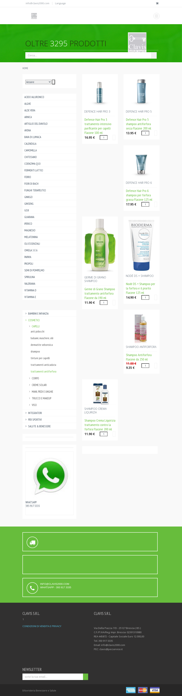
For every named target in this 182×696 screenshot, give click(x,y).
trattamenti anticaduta (43, 365)
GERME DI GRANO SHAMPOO (95, 279)
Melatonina (31, 237)
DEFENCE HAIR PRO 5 (139, 111)
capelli (34, 326)
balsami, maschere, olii (42, 338)
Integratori (33, 413)
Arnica (28, 117)
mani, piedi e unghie (40, 391)
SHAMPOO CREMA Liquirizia (95, 410)
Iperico (28, 223)
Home (25, 68)
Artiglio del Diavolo (36, 123)
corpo (33, 378)
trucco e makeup (39, 398)
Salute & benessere (37, 426)
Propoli (28, 263)
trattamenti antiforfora (43, 371)
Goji (26, 210)
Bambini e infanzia (36, 313)
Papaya (27, 257)
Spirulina (29, 277)
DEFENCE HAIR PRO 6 (139, 183)
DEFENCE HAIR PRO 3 (97, 111)
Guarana (29, 217)
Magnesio (29, 230)
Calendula (30, 143)
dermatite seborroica (42, 345)
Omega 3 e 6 (31, 250)
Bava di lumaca (32, 137)
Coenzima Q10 (32, 163)
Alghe (27, 103)
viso (32, 405)
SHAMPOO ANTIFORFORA (141, 347)
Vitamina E (30, 297)
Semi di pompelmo (34, 270)
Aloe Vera (29, 110)
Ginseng (29, 203)
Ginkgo (28, 197)
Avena (27, 130)
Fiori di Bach (31, 183)
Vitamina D (30, 290)
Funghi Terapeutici (35, 190)
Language (60, 3)
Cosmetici (32, 320)
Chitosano (30, 157)
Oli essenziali (32, 243)
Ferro (27, 177)
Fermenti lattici (33, 170)
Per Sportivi (33, 419)
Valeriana (29, 283)
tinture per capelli (40, 358)
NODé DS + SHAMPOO (140, 276)
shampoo (35, 351)
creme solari (37, 385)
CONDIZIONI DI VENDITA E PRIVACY (41, 626)
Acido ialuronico (34, 97)
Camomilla (30, 150)
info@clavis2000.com (37, 3)
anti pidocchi (37, 331)
